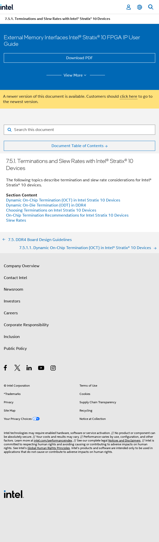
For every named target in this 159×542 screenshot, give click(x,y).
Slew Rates (16, 220)
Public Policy (15, 348)
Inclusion (12, 336)
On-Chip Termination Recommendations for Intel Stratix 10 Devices (67, 215)
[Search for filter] (79, 130)
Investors (12, 301)
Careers (11, 313)
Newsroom (13, 289)
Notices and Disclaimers (124, 440)
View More (76, 75)
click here (128, 96)
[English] (139, 7)
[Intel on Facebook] (6, 368)
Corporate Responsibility (26, 324)
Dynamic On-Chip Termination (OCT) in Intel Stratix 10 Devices (63, 200)
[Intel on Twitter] (17, 368)
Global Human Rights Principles (49, 448)
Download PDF (79, 57)
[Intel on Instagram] (53, 368)
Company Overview (21, 265)
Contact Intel (15, 277)
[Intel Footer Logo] (14, 493)
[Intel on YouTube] (41, 368)
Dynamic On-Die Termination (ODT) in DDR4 (46, 205)
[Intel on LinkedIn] (29, 368)
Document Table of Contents (77, 145)
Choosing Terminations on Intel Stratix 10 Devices (51, 210)
